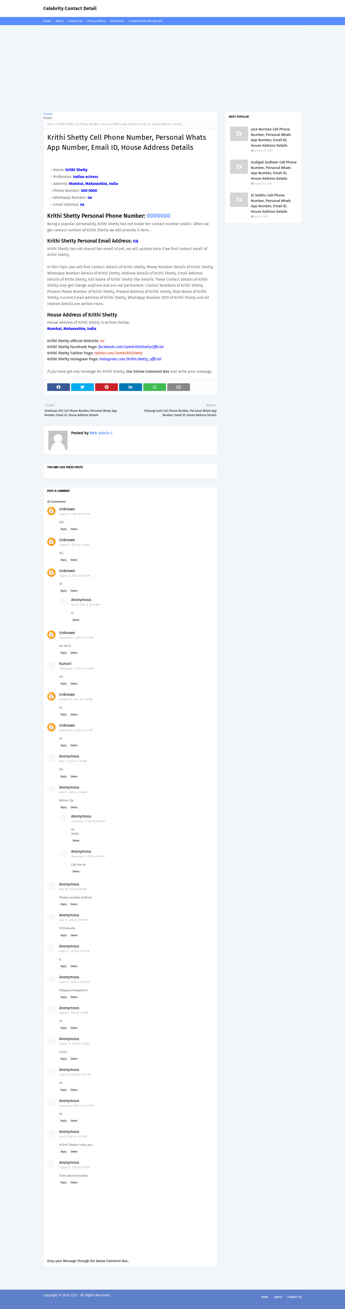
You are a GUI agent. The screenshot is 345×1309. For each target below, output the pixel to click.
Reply (64, 529)
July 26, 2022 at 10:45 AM (85, 604)
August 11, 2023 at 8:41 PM (74, 1167)
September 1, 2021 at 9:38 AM (76, 668)
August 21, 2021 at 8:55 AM (74, 575)
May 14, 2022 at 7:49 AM (73, 761)
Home (47, 21)
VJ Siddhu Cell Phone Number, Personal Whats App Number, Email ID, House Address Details (271, 203)
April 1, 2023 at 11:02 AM (73, 1136)
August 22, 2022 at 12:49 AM (75, 1074)
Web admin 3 (100, 433)
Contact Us (75, 21)
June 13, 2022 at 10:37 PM (73, 920)
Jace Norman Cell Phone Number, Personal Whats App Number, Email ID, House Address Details (271, 137)
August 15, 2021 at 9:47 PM (74, 514)
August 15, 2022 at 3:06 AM (74, 1043)
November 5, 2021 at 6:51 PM (76, 730)
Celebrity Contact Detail (70, 8)
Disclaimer (117, 21)
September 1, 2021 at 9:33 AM (76, 637)
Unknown (67, 509)
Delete (74, 529)
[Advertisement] (172, 68)
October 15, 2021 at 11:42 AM (75, 699)
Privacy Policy (96, 21)
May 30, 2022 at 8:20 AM (73, 889)
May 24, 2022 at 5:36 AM (73, 792)
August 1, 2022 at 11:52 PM (74, 951)
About (59, 21)
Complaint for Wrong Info (145, 21)
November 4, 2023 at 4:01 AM (88, 856)
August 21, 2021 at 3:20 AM (74, 544)
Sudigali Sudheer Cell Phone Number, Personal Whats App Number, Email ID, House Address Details (274, 170)
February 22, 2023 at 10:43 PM (76, 1105)
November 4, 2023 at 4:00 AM (88, 821)
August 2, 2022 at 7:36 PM (73, 1012)
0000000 (158, 215)
